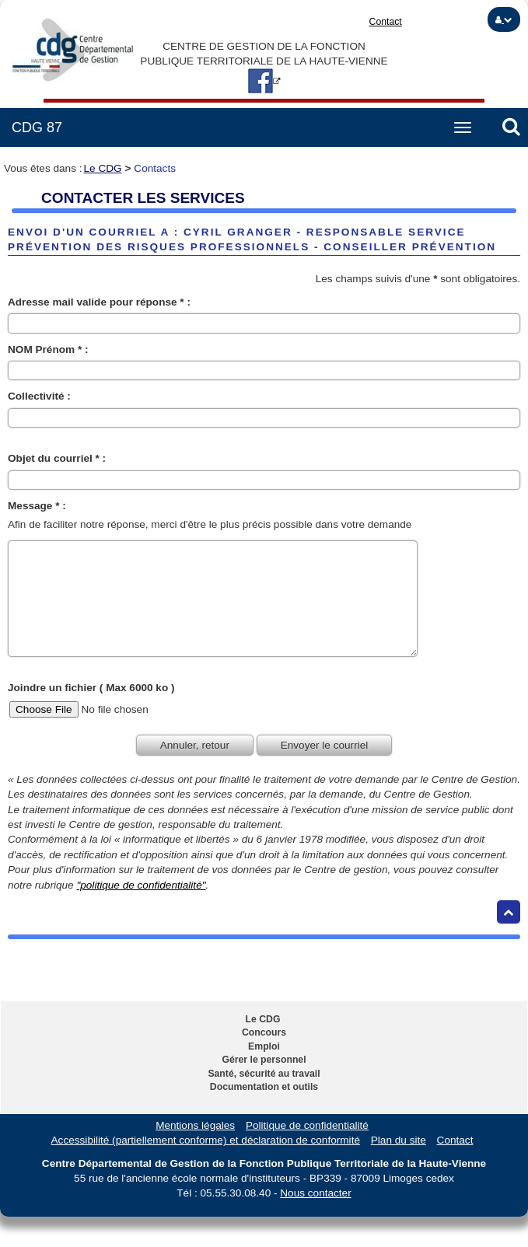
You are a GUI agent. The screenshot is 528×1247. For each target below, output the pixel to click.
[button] (504, 19)
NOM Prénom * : (48, 349)
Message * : (37, 506)
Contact (385, 21)
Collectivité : (39, 396)
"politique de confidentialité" (140, 885)
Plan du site (398, 1140)
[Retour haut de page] (508, 912)
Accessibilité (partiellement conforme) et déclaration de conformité (205, 1140)
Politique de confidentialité (307, 1125)
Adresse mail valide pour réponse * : (99, 302)
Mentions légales (195, 1125)
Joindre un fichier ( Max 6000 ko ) (91, 687)
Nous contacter (315, 1193)
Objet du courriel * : (57, 458)
